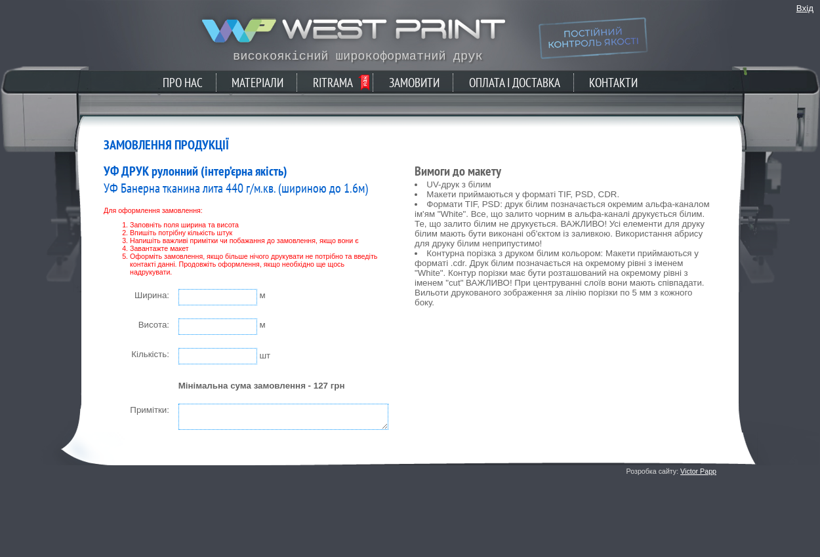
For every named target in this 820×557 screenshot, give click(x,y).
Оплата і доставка (514, 82)
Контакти (613, 82)
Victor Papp (698, 471)
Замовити (414, 82)
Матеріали (257, 82)
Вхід (804, 8)
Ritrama (333, 82)
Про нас (183, 82)
